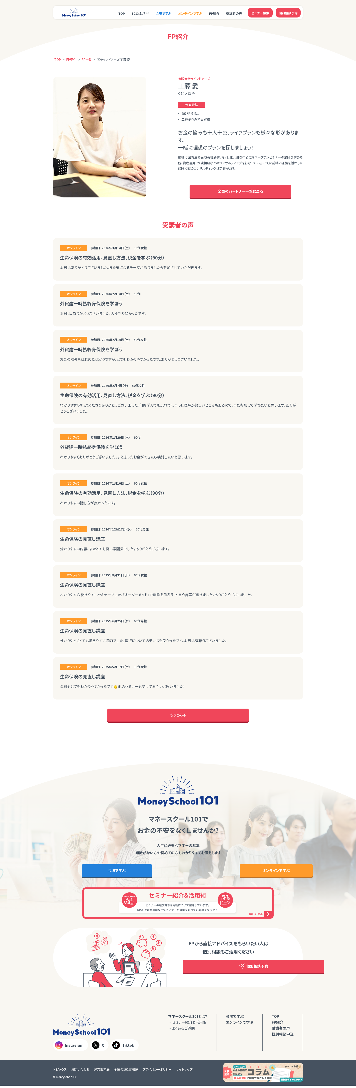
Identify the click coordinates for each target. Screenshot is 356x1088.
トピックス (60, 1071)
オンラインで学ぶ (190, 13)
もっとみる (178, 716)
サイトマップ (184, 1071)
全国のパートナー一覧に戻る (240, 191)
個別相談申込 (283, 1036)
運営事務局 (102, 1071)
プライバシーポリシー (157, 1071)
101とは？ (138, 13)
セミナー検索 (260, 12)
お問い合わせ (80, 1071)
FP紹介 (214, 13)
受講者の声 (234, 13)
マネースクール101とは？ (188, 1018)
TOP (121, 13)
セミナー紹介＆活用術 (189, 1024)
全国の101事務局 (126, 1071)
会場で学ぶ (163, 13)
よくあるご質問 (183, 1030)
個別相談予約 (288, 12)
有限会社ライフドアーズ (194, 78)
